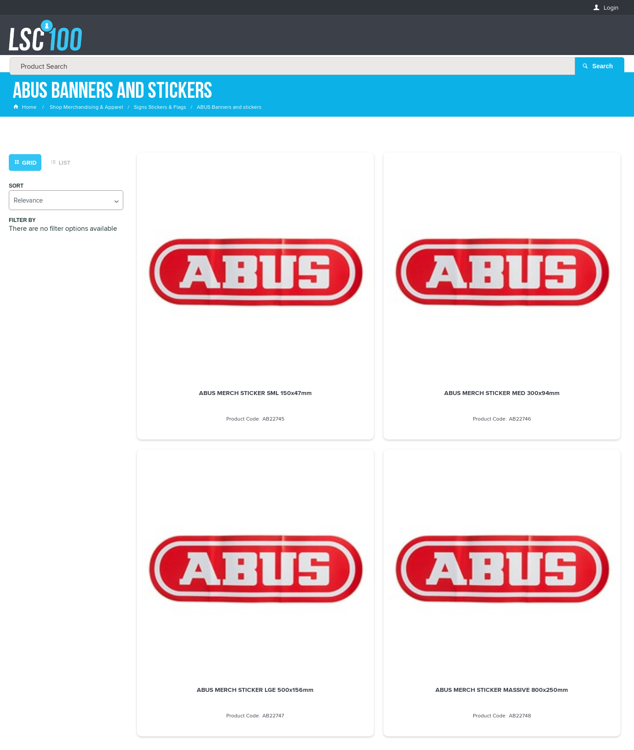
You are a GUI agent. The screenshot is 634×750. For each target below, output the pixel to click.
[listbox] (66, 201)
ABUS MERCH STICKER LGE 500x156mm (440, 273)
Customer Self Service (336, 724)
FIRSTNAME (28, 586)
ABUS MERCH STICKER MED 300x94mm (317, 273)
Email (21, 554)
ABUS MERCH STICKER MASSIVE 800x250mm (563, 273)
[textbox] (314, 39)
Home (25, 107)
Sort (16, 186)
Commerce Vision (396, 724)
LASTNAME (28, 618)
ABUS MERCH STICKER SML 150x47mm (193, 273)
